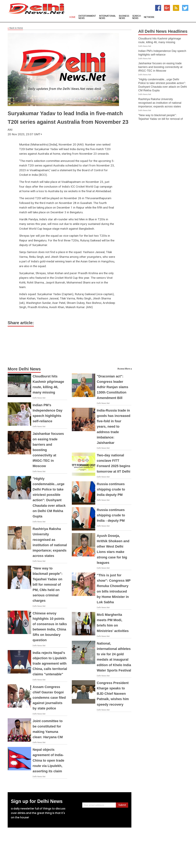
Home (72, 17)
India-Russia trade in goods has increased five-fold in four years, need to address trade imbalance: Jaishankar (113, 426)
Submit (122, 805)
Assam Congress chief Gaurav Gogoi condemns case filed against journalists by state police (49, 697)
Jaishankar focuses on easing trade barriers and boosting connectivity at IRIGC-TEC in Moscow (160, 67)
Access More (123, 368)
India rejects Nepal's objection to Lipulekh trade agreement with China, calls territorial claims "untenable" (50, 663)
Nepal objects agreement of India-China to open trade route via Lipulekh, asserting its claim (48, 760)
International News (107, 17)
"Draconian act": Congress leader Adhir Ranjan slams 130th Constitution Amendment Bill (112, 387)
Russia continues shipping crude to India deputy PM (111, 489)
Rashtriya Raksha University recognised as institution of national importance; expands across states (159, 103)
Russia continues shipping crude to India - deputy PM (111, 515)
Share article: (21, 323)
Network (149, 17)
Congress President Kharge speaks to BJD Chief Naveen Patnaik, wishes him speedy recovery (113, 693)
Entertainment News (87, 17)
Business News (124, 17)
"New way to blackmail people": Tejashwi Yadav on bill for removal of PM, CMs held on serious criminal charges (47, 584)
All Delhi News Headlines (162, 31)
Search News (136, 17)
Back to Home (15, 28)
